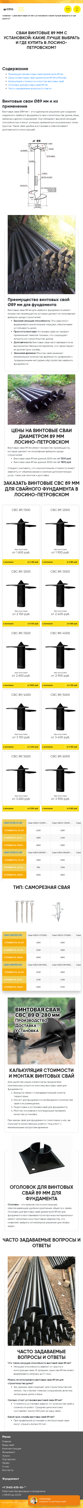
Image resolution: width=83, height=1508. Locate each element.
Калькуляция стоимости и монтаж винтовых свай (36, 81)
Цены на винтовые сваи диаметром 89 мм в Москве (37, 77)
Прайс (6, 1462)
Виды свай (8, 1445)
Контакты (7, 1470)
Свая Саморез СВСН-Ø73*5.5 (17, 935)
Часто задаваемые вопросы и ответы (29, 88)
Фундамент (8, 1452)
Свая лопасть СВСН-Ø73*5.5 (17, 823)
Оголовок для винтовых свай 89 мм (28, 84)
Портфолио (9, 1459)
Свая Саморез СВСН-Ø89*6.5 (17, 965)
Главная (6, 16)
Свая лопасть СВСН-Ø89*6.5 (17, 852)
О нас (5, 1466)
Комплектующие (11, 1448)
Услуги (6, 1455)
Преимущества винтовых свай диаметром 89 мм (35, 74)
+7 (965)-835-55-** (14, 1487)
